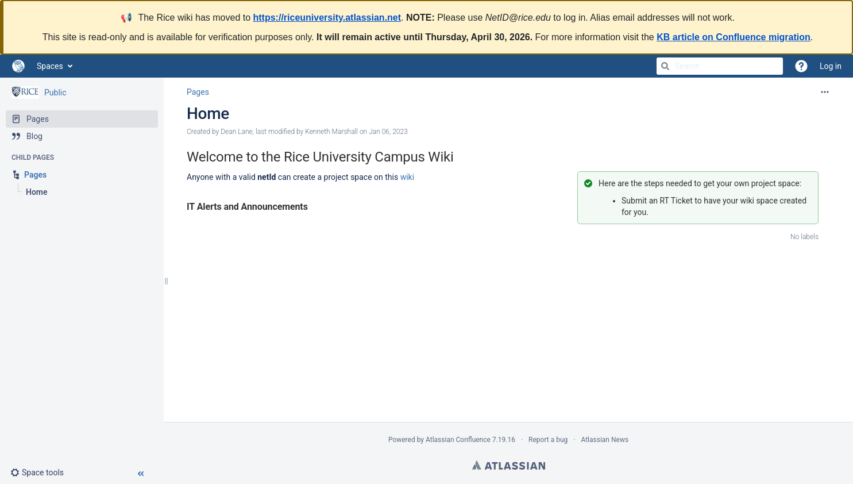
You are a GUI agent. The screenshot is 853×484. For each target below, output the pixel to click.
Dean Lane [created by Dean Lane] (237, 132)
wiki (407, 177)
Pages (198, 92)
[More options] (825, 92)
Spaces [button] (50, 66)
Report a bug (548, 440)
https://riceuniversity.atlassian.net (327, 17)
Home (208, 113)
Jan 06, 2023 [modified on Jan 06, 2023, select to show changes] (388, 132)
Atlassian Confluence (458, 440)
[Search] (665, 66)
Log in (831, 66)
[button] (41, 472)
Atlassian (508, 465)
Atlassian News (604, 440)
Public (55, 92)
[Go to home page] (18, 66)
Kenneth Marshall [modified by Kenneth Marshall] (331, 132)
